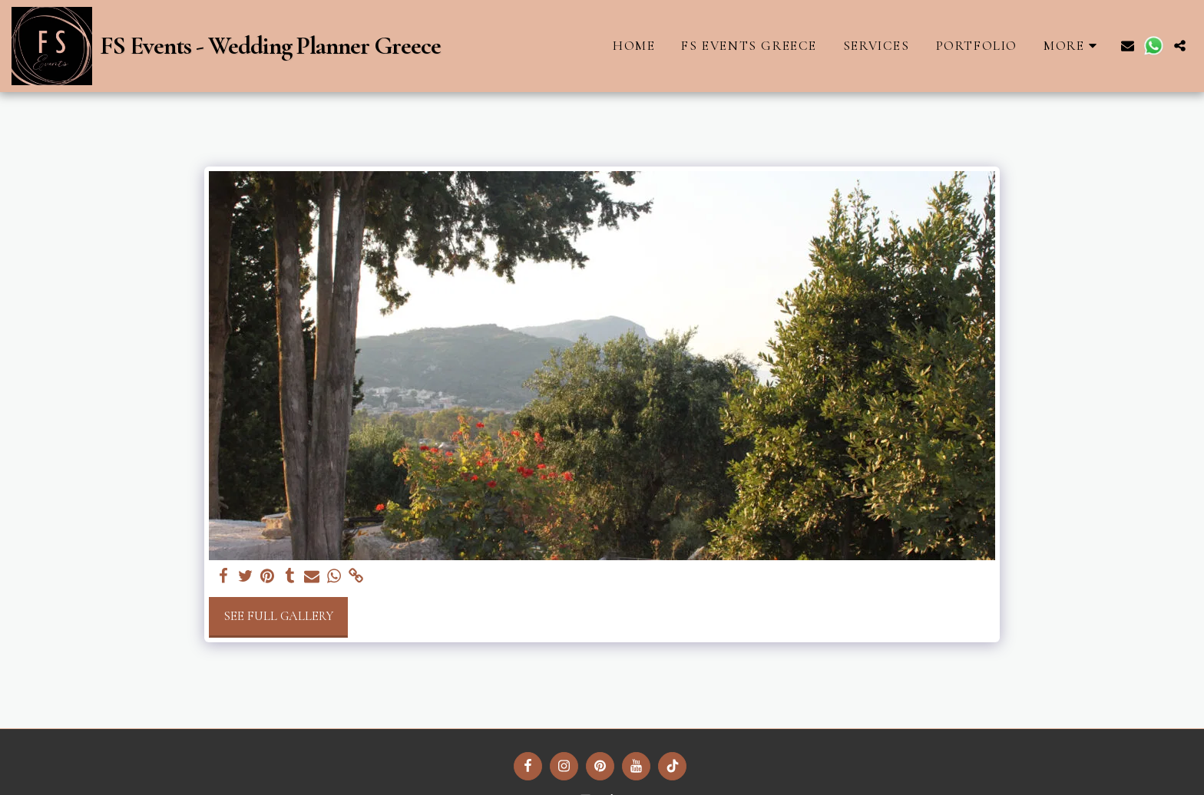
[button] (1128, 45)
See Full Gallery (278, 616)
